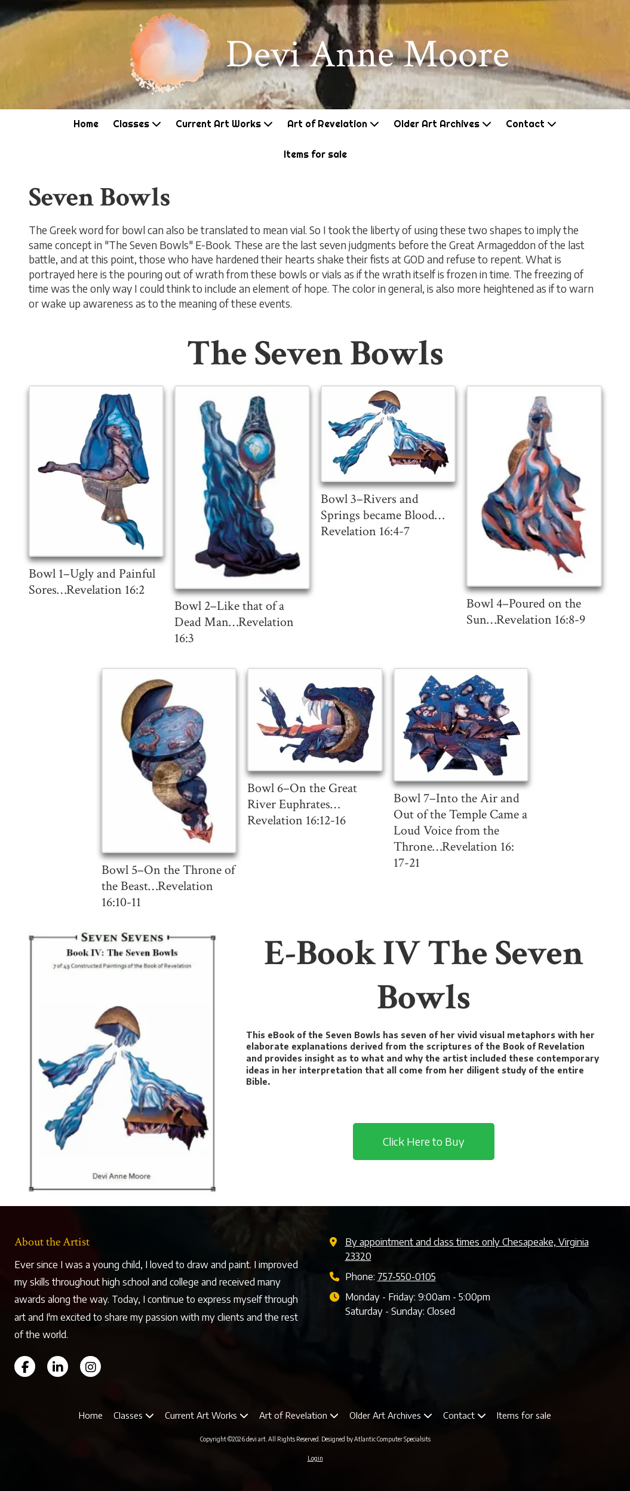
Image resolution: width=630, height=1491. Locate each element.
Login (315, 1458)
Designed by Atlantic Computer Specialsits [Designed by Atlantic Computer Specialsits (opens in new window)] (376, 1439)
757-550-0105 (406, 1276)
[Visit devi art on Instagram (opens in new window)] (90, 1366)
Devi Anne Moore (367, 54)
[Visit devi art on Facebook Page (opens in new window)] (24, 1366)
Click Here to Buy (424, 1141)
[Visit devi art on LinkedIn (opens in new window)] (57, 1366)
